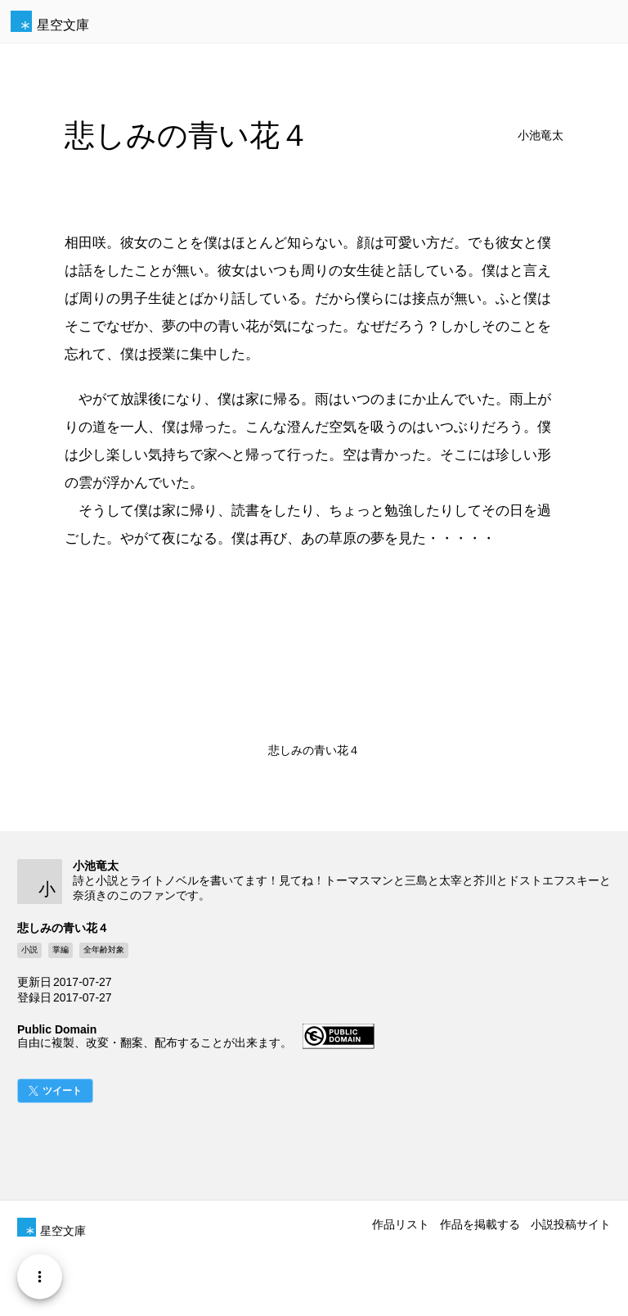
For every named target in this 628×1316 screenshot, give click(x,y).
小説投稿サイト (571, 1224)
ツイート (62, 1091)
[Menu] (39, 1276)
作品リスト (400, 1224)
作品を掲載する (480, 1224)
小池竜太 (540, 135)
